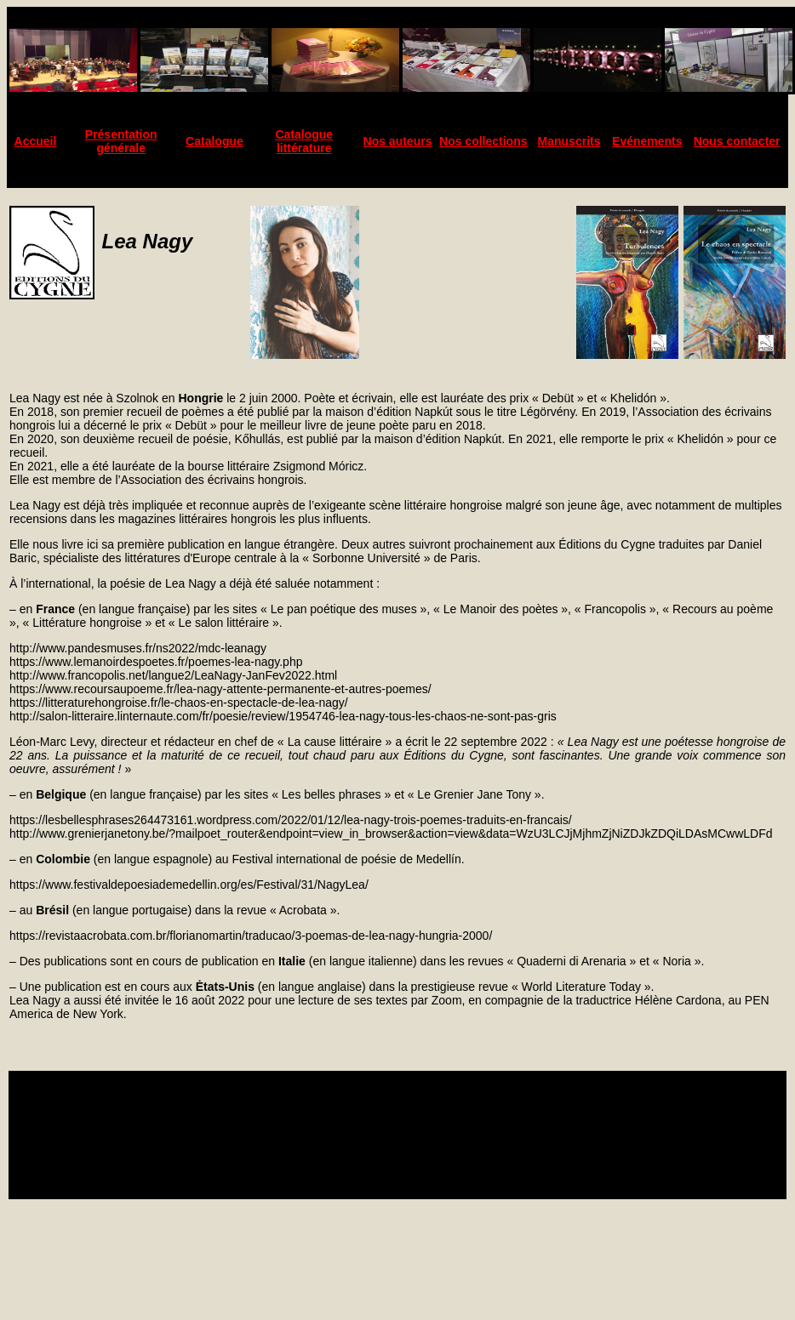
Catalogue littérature (304, 141)
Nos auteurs (397, 141)
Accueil (35, 141)
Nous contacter (737, 141)
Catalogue (214, 141)
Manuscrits (569, 141)
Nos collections (483, 141)
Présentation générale (121, 141)
